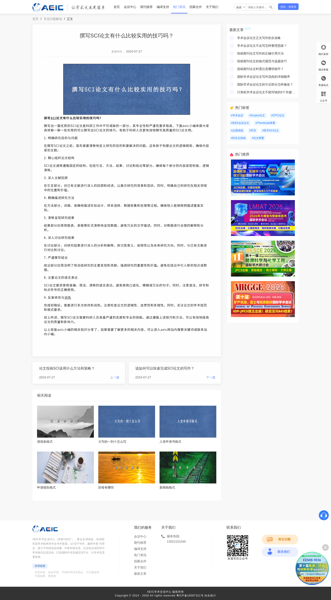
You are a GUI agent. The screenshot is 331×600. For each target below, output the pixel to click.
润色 (68, 297)
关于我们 (212, 7)
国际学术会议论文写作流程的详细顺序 (263, 76)
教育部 (52, 576)
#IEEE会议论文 (240, 123)
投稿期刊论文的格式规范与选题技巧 (262, 61)
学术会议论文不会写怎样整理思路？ (262, 45)
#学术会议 (237, 115)
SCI (53, 118)
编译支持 (163, 7)
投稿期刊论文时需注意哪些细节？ (260, 69)
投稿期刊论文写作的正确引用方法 (260, 53)
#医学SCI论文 (270, 130)
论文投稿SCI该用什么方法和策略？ (67, 368)
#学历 (252, 130)
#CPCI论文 (277, 115)
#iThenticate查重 (265, 123)
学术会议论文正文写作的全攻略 (259, 38)
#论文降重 (258, 138)
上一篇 (114, 377)
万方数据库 (92, 572)
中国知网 (40, 576)
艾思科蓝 (40, 572)
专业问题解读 (52, 19)
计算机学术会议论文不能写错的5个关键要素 (266, 92)
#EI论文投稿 (238, 138)
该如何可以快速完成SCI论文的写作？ (165, 368)
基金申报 (53, 572)
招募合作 (195, 7)
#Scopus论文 (257, 115)
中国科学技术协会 (72, 572)
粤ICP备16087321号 (190, 595)
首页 (117, 7)
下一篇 (210, 377)
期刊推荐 (146, 7)
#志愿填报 (237, 130)
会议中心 (130, 7)
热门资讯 (179, 7)
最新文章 (140, 573)
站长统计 (210, 595)
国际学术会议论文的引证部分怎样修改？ (265, 84)
